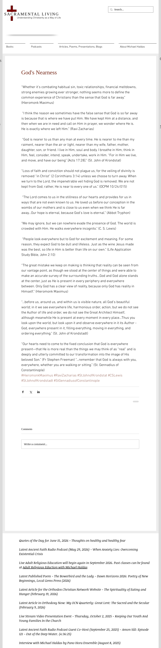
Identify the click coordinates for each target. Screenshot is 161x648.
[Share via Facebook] (22, 391)
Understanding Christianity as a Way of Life (39, 17)
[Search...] (130, 9)
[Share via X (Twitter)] (30, 391)
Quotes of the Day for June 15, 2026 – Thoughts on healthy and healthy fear (72, 540)
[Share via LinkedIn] (38, 391)
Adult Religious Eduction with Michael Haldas (55, 567)
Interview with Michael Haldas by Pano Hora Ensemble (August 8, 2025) (70, 643)
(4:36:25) (65, 634)
